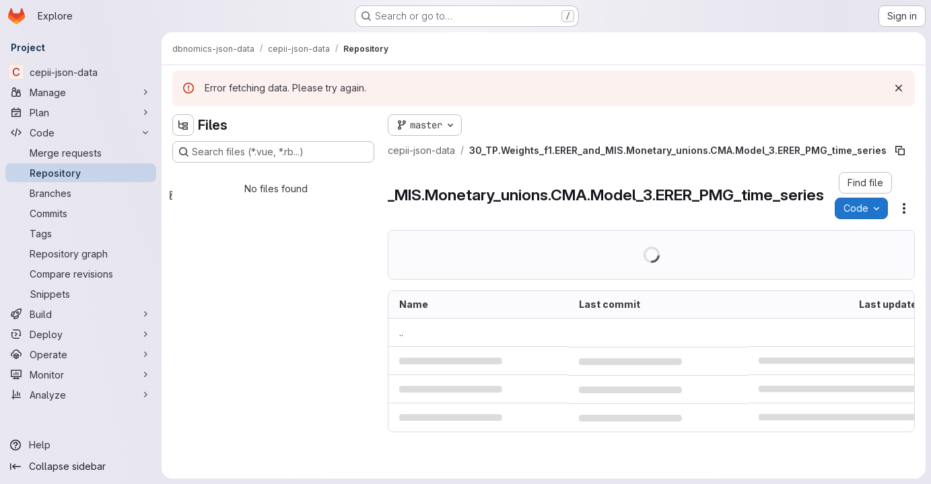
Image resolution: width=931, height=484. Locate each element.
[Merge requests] (80, 152)
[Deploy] (80, 334)
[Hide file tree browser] (183, 125)
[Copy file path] (900, 150)
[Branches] (80, 193)
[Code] (80, 132)
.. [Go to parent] (401, 332)
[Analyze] (80, 394)
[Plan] (80, 112)
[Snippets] (80, 293)
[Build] (80, 314)
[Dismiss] (899, 88)
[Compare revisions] (80, 273)
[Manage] (80, 92)
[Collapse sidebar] (80, 466)
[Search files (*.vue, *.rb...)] (273, 152)
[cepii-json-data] (80, 72)
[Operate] (80, 354)
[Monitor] (80, 374)
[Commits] (80, 213)
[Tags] (80, 233)
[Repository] (80, 172)
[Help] (80, 445)
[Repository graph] (80, 253)
